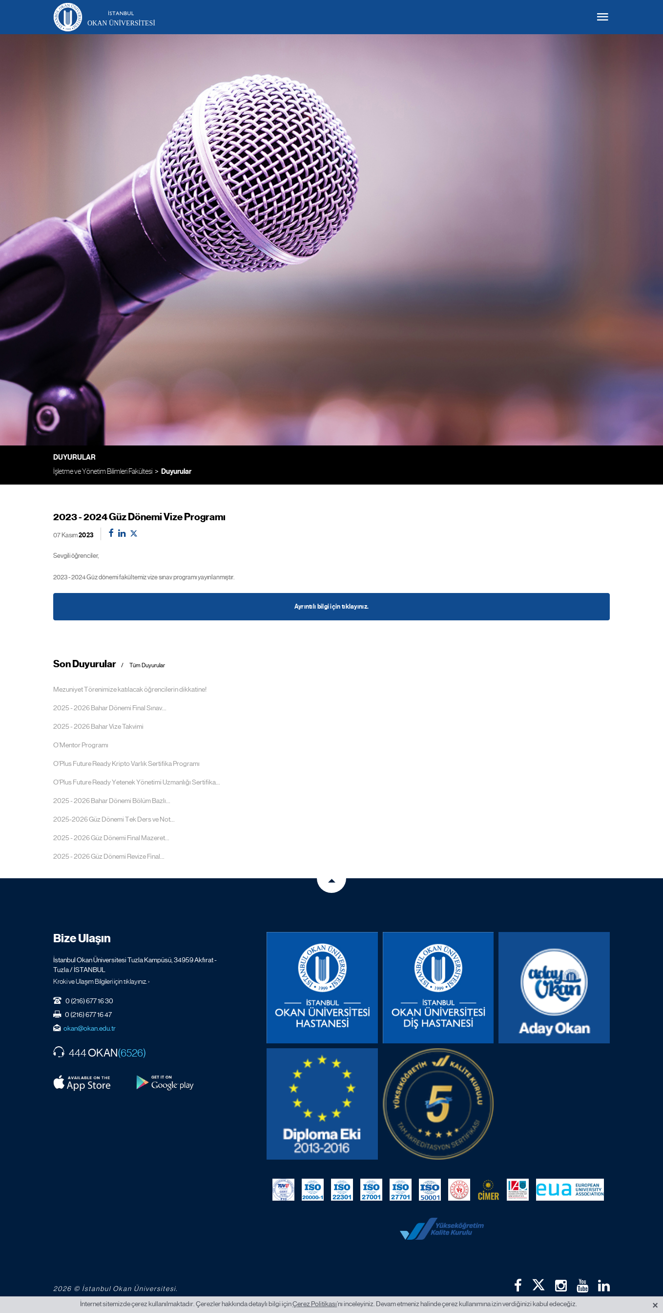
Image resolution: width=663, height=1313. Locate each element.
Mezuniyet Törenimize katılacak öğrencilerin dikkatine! (130, 689)
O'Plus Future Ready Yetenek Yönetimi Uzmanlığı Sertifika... (136, 782)
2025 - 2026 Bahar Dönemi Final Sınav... (109, 708)
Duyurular (176, 471)
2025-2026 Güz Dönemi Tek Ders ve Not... (114, 819)
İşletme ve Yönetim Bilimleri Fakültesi (102, 471)
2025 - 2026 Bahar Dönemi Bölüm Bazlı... (111, 801)
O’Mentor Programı (80, 745)
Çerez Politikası (314, 1304)
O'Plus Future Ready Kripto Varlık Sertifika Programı (126, 763)
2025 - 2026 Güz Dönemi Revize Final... (109, 856)
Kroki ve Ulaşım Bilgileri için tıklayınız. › (101, 981)
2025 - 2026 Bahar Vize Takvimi (98, 726)
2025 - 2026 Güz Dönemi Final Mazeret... (111, 838)
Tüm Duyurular (147, 665)
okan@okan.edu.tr (89, 1028)
